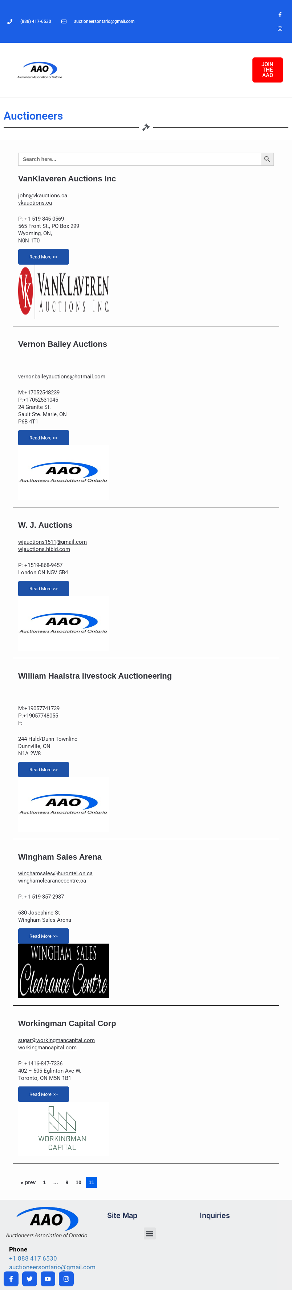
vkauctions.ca (35, 203)
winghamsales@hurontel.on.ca (55, 873)
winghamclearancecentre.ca (52, 880)
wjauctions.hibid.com (44, 549)
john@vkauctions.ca (42, 195)
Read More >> (43, 257)
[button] (150, 1233)
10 (78, 1182)
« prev (28, 1182)
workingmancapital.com (47, 1047)
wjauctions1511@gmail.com (52, 542)
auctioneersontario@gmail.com (52, 1267)
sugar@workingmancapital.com (56, 1040)
